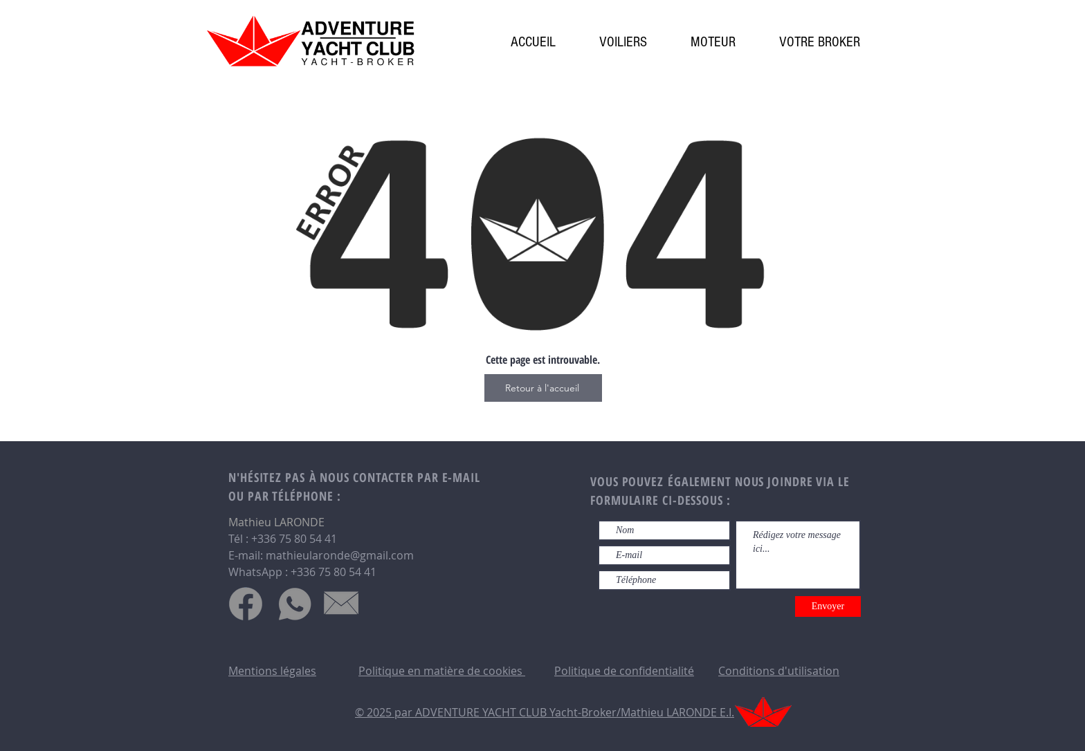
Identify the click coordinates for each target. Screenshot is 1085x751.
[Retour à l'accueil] (543, 388)
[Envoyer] (828, 606)
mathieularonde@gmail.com (340, 555)
